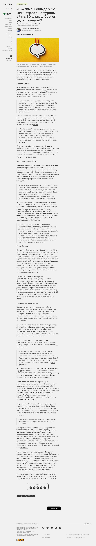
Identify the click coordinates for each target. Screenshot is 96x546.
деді (53, 362)
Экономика (9, 33)
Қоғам (10, 28)
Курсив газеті (8, 24)
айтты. (35, 124)
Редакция (9, 46)
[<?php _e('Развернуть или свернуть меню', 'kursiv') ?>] (11, 56)
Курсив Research (7, 26)
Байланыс (48, 537)
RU (6, 8)
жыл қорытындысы (26, 34)
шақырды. (28, 268)
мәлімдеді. (30, 436)
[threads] (60, 528)
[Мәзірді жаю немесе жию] (11, 42)
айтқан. (20, 395)
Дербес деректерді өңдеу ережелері (79, 534)
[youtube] (56, 528)
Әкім (18, 34)
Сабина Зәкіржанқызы (30, 29)
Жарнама (9, 48)
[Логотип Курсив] (8, 4)
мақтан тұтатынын (31, 96)
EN (8, 8)
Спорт (10, 37)
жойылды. (48, 377)
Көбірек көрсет (53, 508)
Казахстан (9, 58)
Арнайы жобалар (7, 50)
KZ (11, 8)
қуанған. (31, 218)
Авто (10, 20)
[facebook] (43, 528)
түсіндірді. (21, 181)
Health (10, 35)
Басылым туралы (50, 532)
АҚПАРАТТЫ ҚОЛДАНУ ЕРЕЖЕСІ (77, 537)
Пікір (10, 22)
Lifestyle (9, 30)
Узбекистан (9, 60)
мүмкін (19, 299)
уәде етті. (24, 447)
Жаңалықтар (8, 18)
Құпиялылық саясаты (75, 532)
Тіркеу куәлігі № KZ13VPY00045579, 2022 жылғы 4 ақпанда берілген (26, 532)
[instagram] (47, 528)
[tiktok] (52, 528)
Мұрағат (47, 534)
